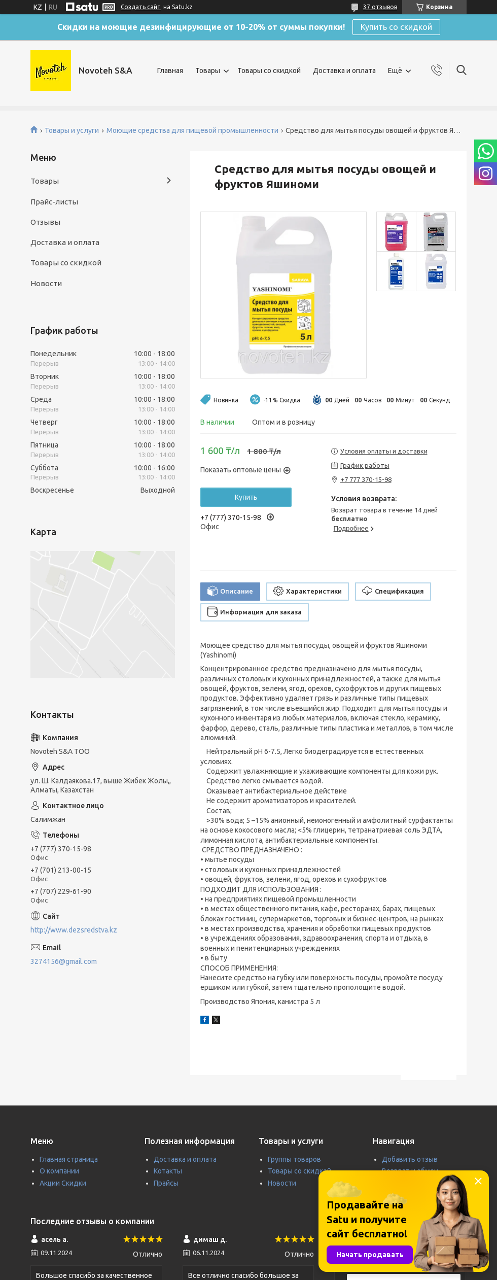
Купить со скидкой (396, 26)
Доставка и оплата (344, 70)
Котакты (168, 1171)
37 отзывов (380, 7)
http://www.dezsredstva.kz (73, 930)
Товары (207, 70)
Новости (46, 283)
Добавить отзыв (410, 1159)
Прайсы (166, 1183)
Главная (170, 70)
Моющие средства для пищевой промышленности (192, 130)
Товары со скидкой (269, 70)
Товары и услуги (72, 130)
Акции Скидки (63, 1183)
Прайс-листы (54, 201)
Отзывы (45, 222)
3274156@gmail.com (63, 961)
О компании (59, 1171)
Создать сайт (141, 7)
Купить (246, 497)
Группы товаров (294, 1159)
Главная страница (69, 1159)
